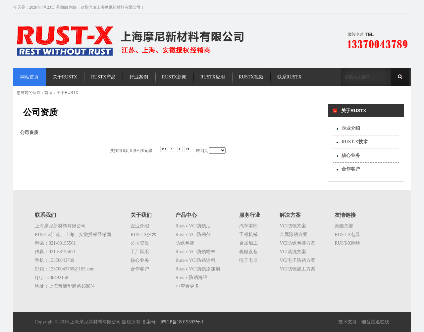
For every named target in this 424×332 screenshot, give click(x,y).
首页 (48, 92)
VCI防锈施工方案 (297, 268)
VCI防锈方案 (293, 225)
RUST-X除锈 (347, 243)
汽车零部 (248, 225)
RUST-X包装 (347, 234)
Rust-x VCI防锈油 (193, 225)
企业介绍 (351, 128)
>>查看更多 (187, 286)
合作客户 (351, 168)
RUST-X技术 (355, 141)
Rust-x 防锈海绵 (192, 277)
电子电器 (248, 260)
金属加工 (248, 243)
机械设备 (248, 251)
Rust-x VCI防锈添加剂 (198, 268)
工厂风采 (140, 251)
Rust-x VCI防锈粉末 (196, 251)
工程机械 (248, 234)
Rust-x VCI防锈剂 (193, 234)
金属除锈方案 (293, 234)
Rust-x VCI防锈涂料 (196, 260)
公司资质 (140, 243)
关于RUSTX (67, 92)
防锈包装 (185, 243)
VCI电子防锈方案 (297, 260)
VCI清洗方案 (293, 251)
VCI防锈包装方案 (297, 243)
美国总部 (344, 225)
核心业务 (351, 155)
